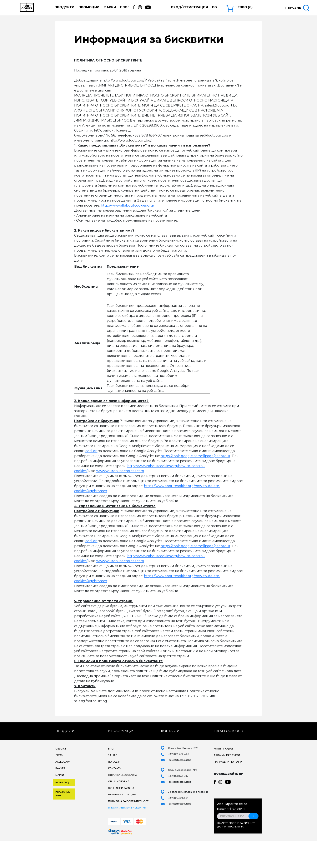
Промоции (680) (63, 794)
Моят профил (223, 748)
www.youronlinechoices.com (120, 471)
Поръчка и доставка (122, 774)
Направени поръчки (228, 761)
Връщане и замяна (121, 788)
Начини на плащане (122, 794)
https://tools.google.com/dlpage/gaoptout (195, 456)
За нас (112, 755)
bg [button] (214, 7)
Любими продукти (227, 755)
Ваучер (60, 768)
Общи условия (118, 781)
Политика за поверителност (128, 801)
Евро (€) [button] (245, 7)
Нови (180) (62, 782)
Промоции (89, 7)
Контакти (114, 768)
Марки (110, 7)
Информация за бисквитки (127, 807)
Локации (114, 761)
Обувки (60, 748)
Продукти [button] (64, 7)
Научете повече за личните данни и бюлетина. (236, 825)
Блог (124, 7)
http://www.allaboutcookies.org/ (127, 205)
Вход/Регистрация (189, 7)
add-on (91, 451)
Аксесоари (62, 761)
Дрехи (59, 755)
